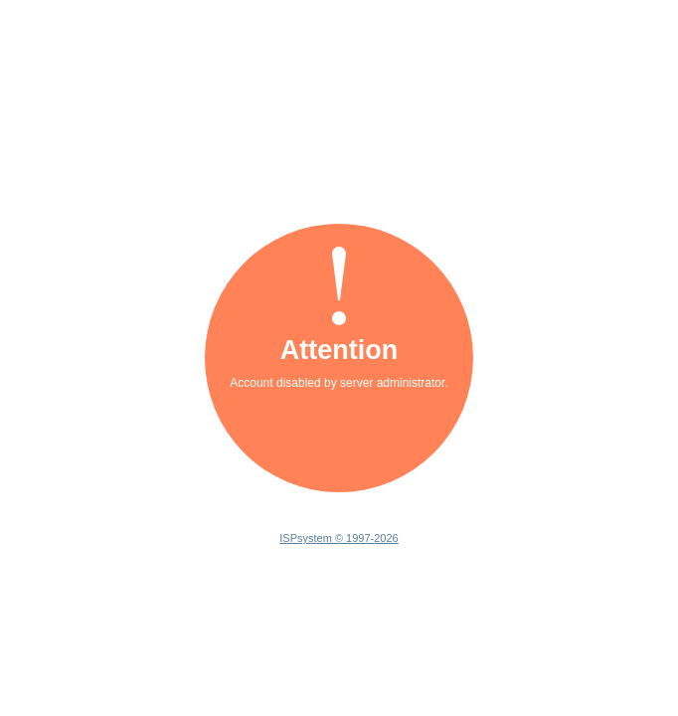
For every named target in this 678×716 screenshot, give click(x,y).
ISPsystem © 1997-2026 (338, 538)
